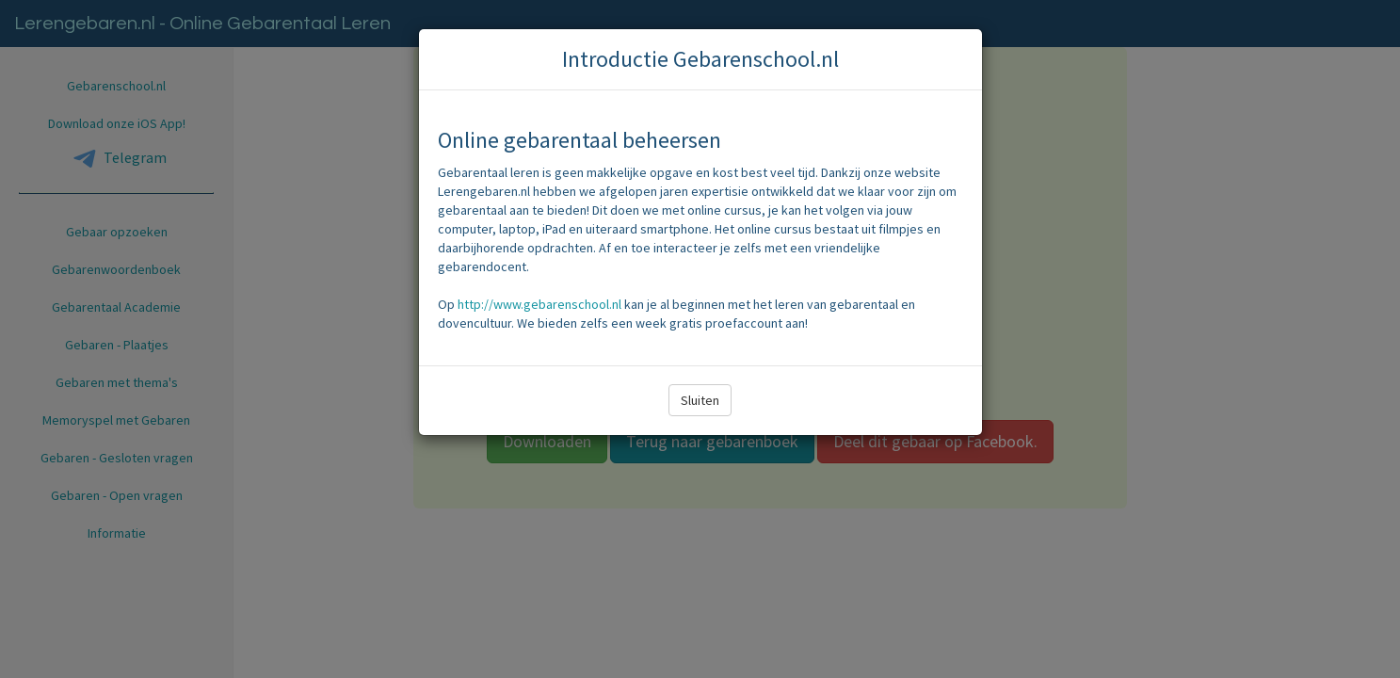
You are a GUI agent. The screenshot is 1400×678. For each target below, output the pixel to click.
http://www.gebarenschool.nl (539, 304)
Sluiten (700, 400)
